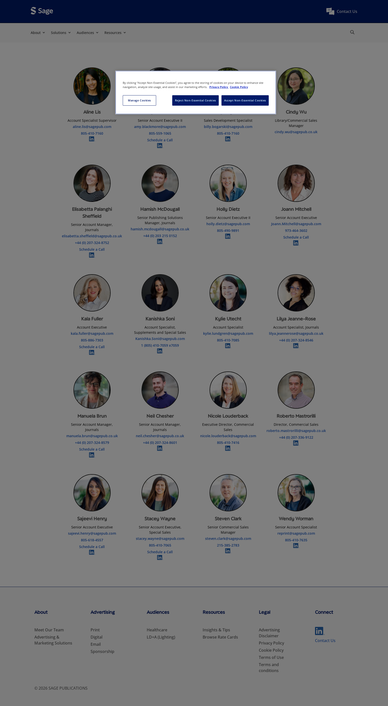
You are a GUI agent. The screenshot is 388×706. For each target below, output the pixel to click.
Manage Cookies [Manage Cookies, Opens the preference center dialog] (139, 100)
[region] (195, 92)
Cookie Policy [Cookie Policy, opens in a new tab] (239, 87)
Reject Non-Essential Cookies (195, 100)
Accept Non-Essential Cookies (245, 100)
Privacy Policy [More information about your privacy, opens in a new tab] (219, 87)
